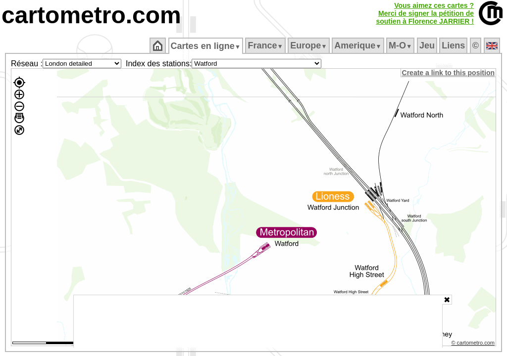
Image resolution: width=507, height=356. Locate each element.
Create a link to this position (449, 73)
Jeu (427, 45)
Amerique (358, 45)
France (266, 45)
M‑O (401, 45)
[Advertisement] (258, 321)
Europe (309, 45)
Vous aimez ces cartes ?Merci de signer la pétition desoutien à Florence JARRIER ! (425, 13)
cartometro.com (91, 15)
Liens (454, 45)
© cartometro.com (474, 344)
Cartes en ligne (206, 46)
